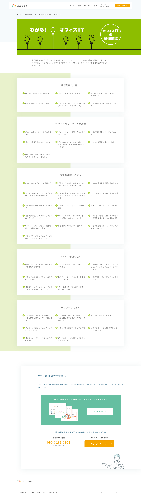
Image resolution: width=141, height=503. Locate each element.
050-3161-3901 (59, 442)
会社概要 (23, 493)
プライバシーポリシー (37, 493)
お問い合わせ (53, 493)
